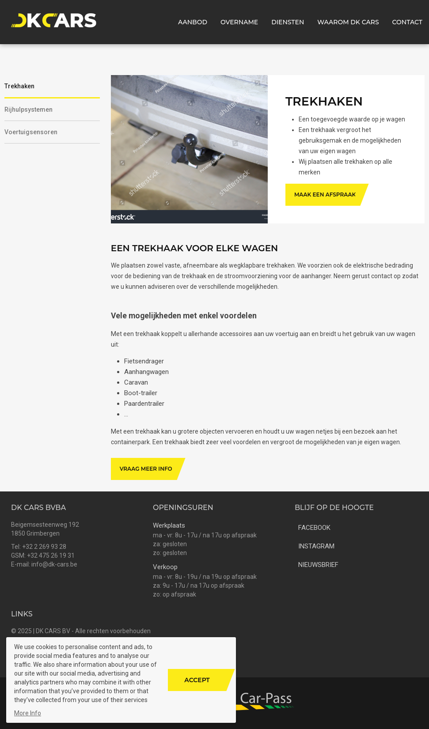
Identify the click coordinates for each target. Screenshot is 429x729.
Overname (239, 22)
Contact (407, 22)
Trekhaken (19, 86)
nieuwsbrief (316, 564)
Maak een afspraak (325, 194)
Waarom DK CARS (348, 22)
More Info (27, 713)
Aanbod (192, 22)
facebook (312, 526)
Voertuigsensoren (30, 132)
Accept (196, 680)
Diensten (287, 22)
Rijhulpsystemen (28, 109)
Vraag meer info (146, 468)
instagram (314, 545)
